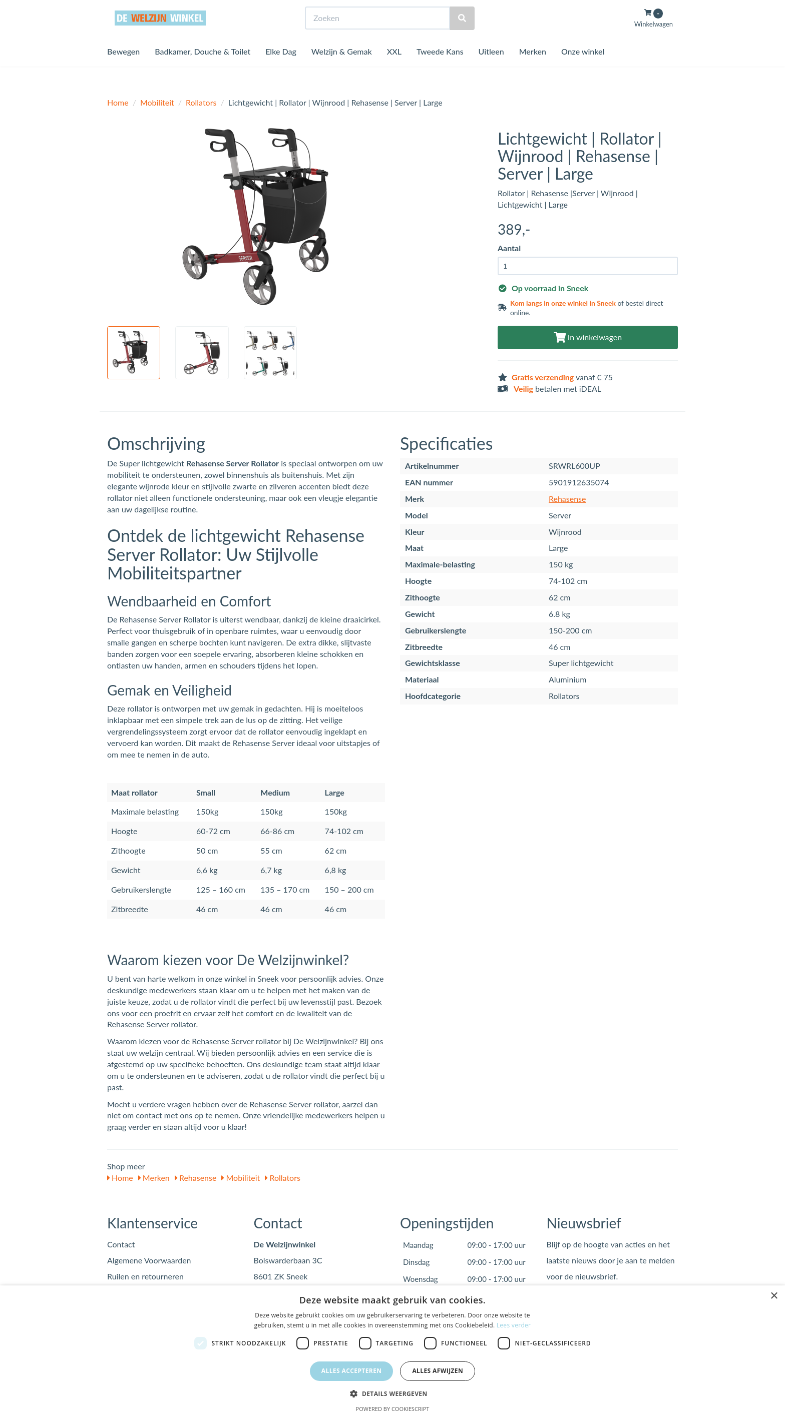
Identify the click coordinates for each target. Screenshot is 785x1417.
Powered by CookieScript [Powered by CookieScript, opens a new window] (393, 1408)
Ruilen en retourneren (145, 1276)
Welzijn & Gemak (341, 70)
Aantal (509, 248)
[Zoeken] (462, 37)
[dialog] (392, 1351)
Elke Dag (280, 70)
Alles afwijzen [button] (437, 1370)
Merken (532, 70)
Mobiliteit (157, 102)
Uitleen (491, 70)
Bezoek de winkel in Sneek (148, 9)
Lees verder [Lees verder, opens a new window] (514, 1325)
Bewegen (123, 70)
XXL (394, 70)
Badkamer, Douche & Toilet (202, 70)
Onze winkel (583, 70)
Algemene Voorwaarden (149, 1260)
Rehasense (567, 498)
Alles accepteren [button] (351, 1370)
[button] (392, 1393)
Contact (121, 1244)
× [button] (773, 1296)
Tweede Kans (440, 70)
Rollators (201, 102)
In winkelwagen (588, 337)
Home (118, 102)
